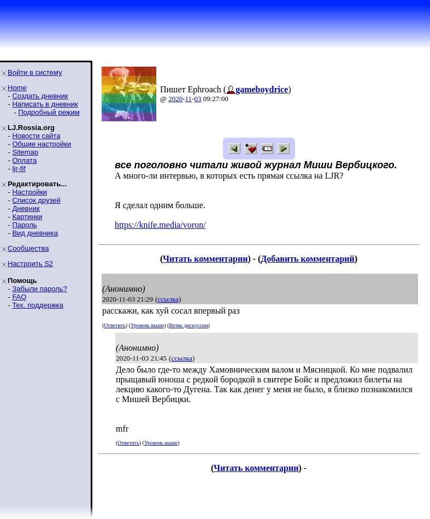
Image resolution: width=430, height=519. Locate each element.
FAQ (19, 297)
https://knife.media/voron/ (160, 224)
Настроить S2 (30, 264)
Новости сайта (36, 136)
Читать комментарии (205, 258)
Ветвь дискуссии (188, 325)
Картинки (27, 217)
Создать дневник (40, 96)
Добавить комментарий (307, 258)
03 (197, 99)
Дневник (25, 208)
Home (17, 88)
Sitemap (25, 152)
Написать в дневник (45, 104)
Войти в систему (35, 72)
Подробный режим (48, 112)
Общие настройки (41, 144)
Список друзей (36, 200)
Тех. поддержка (37, 305)
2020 (175, 99)
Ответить (114, 325)
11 (188, 99)
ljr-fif (19, 168)
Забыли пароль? (39, 289)
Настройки (29, 192)
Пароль (24, 225)
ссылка (168, 299)
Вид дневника (35, 233)
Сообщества (28, 248)
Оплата (24, 160)
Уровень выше (147, 325)
